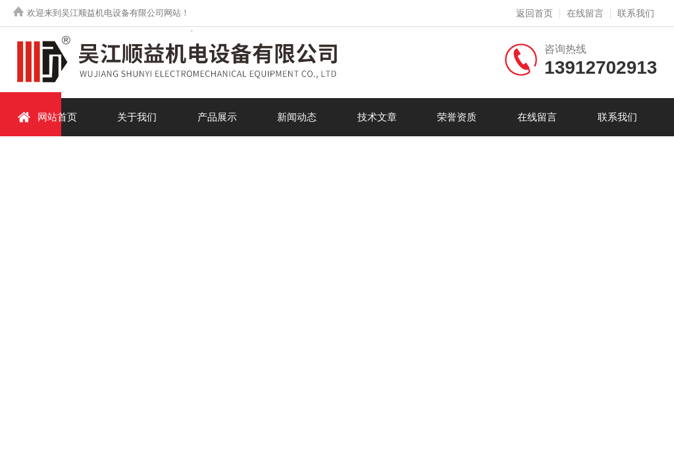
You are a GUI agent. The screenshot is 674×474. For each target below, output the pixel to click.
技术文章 (377, 116)
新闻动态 (297, 116)
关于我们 (137, 116)
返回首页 (534, 13)
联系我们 (635, 13)
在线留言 (585, 13)
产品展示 (217, 116)
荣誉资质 (457, 116)
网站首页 (47, 116)
